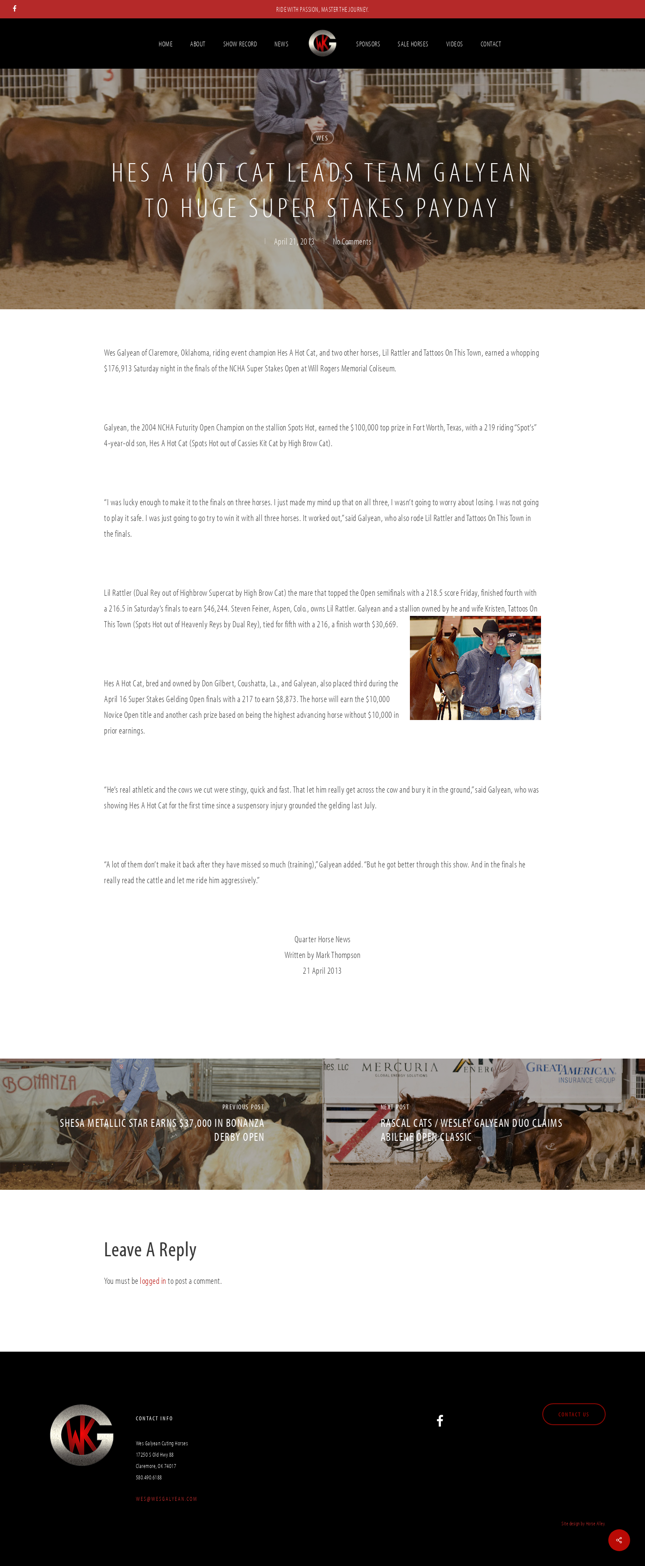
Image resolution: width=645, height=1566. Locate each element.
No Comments (352, 241)
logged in (153, 1280)
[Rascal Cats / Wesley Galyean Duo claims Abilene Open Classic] (483, 1124)
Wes (322, 137)
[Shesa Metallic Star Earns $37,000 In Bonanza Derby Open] (161, 1124)
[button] (574, 1414)
